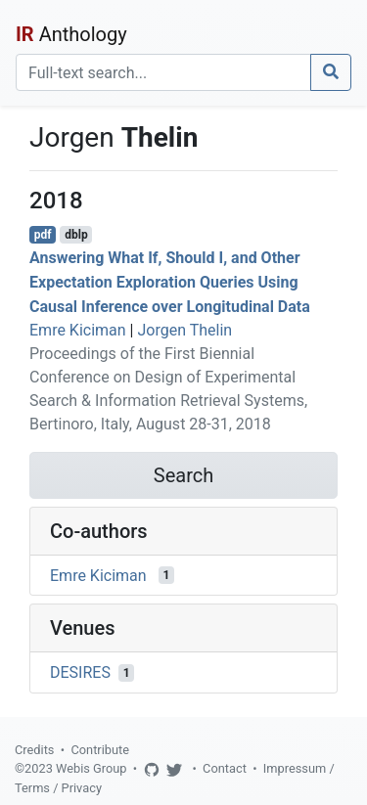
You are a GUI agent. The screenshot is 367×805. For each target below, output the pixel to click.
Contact (225, 768)
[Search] (163, 72)
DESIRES (80, 672)
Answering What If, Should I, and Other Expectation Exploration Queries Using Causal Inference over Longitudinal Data (169, 282)
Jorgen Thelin (184, 330)
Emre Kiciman (77, 330)
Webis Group (91, 768)
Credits (34, 749)
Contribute (99, 749)
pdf (43, 235)
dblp (76, 235)
